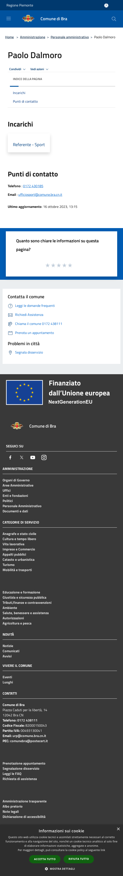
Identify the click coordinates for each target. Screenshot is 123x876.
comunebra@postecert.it (29, 740)
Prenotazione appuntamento (24, 763)
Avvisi (7, 656)
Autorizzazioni (13, 618)
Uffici (7, 490)
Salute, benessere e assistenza (26, 612)
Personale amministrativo (70, 37)
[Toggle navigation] (8, 18)
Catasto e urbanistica (18, 559)
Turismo (9, 564)
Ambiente (10, 607)
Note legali (11, 811)
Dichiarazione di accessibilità (24, 816)
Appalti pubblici (14, 554)
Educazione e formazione (21, 592)
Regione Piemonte (19, 5)
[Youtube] (32, 457)
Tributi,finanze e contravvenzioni (27, 602)
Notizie (8, 645)
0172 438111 (27, 720)
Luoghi (8, 682)
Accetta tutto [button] (45, 859)
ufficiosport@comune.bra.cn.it (40, 194)
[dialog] (61, 850)
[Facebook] (10, 457)
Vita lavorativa (13, 544)
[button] (61, 869)
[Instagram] (44, 457)
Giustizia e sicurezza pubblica (24, 597)
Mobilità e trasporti (17, 569)
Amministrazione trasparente (25, 801)
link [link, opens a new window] (103, 850)
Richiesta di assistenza (20, 778)
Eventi (7, 677)
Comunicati (11, 651)
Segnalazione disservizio (21, 768)
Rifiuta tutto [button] (79, 859)
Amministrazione (32, 37)
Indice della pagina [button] (27, 79)
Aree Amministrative (18, 485)
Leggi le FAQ (12, 773)
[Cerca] (114, 19)
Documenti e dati (15, 511)
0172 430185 (33, 185)
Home (9, 37)
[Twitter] (21, 457)
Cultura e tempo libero (19, 538)
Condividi (18, 69)
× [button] (118, 829)
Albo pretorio (13, 806)
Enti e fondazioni (15, 495)
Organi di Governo (16, 480)
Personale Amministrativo (22, 505)
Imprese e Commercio (19, 549)
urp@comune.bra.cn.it (29, 735)
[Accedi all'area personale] (106, 5)
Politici (8, 500)
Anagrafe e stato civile (19, 533)
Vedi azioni (40, 69)
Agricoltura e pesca (17, 623)
